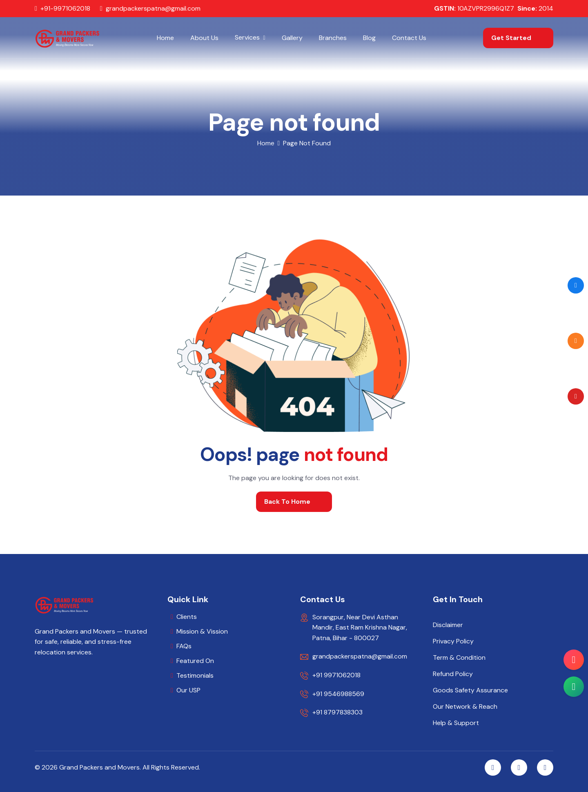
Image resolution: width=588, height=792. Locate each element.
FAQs (184, 646)
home (265, 143)
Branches (333, 37)
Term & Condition (459, 657)
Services (247, 37)
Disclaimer (448, 625)
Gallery (292, 37)
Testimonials (195, 675)
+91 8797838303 (337, 712)
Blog (369, 37)
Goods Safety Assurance (470, 690)
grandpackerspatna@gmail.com (153, 8)
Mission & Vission (202, 631)
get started (511, 37)
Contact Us (409, 37)
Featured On (195, 660)
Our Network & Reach (465, 706)
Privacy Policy (453, 641)
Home (165, 37)
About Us (204, 37)
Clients (186, 616)
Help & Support (456, 723)
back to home (287, 501)
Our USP (188, 690)
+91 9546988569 (338, 694)
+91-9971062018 (65, 8)
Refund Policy (453, 674)
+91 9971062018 (336, 675)
